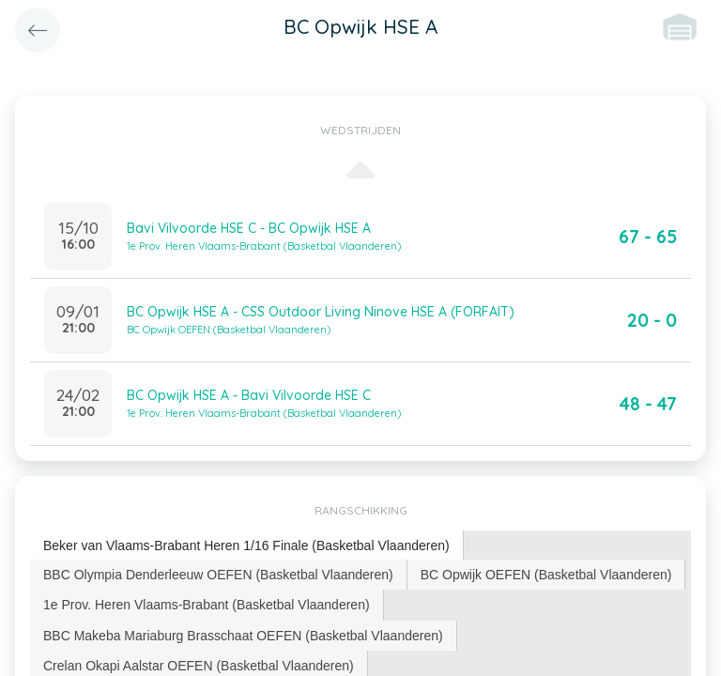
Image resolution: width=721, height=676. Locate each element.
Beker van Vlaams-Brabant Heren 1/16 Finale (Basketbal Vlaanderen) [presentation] (246, 545)
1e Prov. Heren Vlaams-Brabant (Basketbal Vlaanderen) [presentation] (206, 604)
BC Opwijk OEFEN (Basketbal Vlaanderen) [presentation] (546, 574)
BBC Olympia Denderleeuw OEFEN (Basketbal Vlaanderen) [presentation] (218, 574)
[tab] (247, 545)
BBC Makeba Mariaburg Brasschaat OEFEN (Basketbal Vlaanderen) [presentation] (243, 635)
